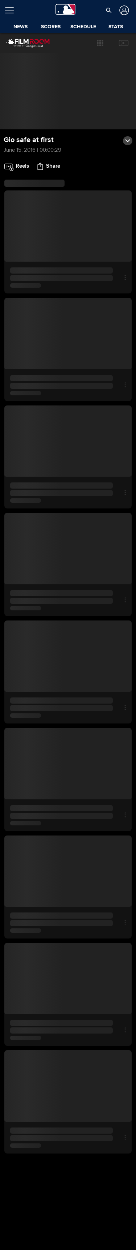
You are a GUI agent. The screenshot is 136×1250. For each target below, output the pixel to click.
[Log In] (123, 10)
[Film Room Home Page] (22, 43)
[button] (100, 43)
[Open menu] (12, 10)
